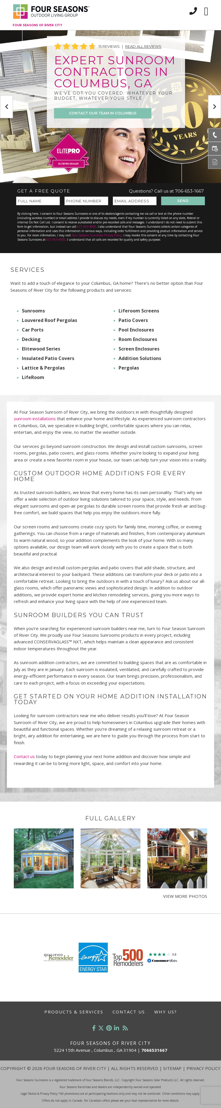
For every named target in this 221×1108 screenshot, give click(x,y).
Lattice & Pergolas (43, 368)
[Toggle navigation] (206, 11)
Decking (31, 339)
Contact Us (129, 1012)
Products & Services (73, 1012)
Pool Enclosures (136, 330)
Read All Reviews (143, 46)
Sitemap (172, 1068)
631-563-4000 (86, 227)
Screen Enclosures (139, 349)
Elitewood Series (41, 349)
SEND (183, 201)
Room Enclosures (138, 339)
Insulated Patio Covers (48, 358)
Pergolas (129, 368)
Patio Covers (133, 320)
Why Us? (165, 1012)
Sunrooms (33, 311)
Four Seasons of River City (37, 25)
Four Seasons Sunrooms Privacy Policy (97, 235)
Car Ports (32, 330)
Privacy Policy (203, 1068)
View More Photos (185, 896)
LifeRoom (33, 377)
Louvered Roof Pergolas (49, 320)
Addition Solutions (140, 358)
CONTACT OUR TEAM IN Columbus (102, 113)
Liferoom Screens (139, 311)
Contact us (25, 756)
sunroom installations (35, 418)
